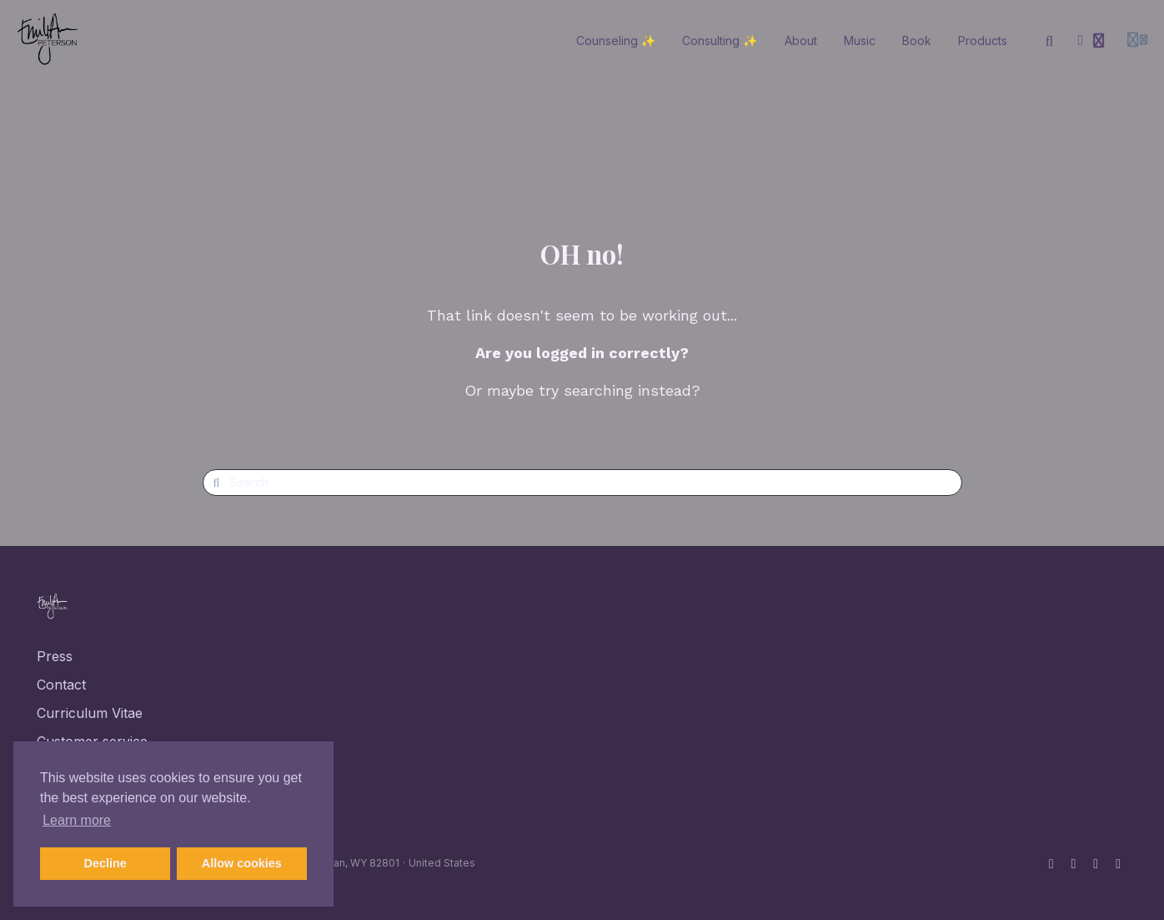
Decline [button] (105, 863)
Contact (61, 684)
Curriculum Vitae (90, 713)
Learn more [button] (77, 820)
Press (55, 656)
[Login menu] (1137, 41)
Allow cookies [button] (242, 863)
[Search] (1050, 41)
